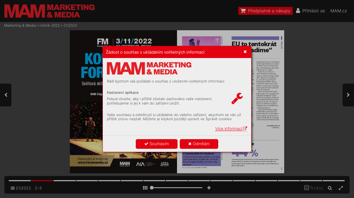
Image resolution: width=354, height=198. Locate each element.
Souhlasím (156, 143)
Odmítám (199, 143)
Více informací (231, 128)
